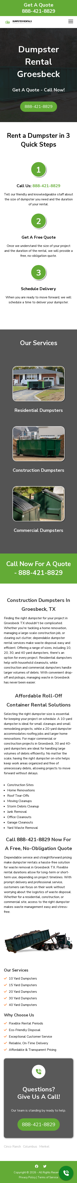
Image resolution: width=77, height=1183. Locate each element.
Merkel (44, 1146)
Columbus (30, 1146)
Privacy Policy (27, 1177)
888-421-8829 (38, 11)
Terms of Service (48, 1177)
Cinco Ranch (12, 1146)
